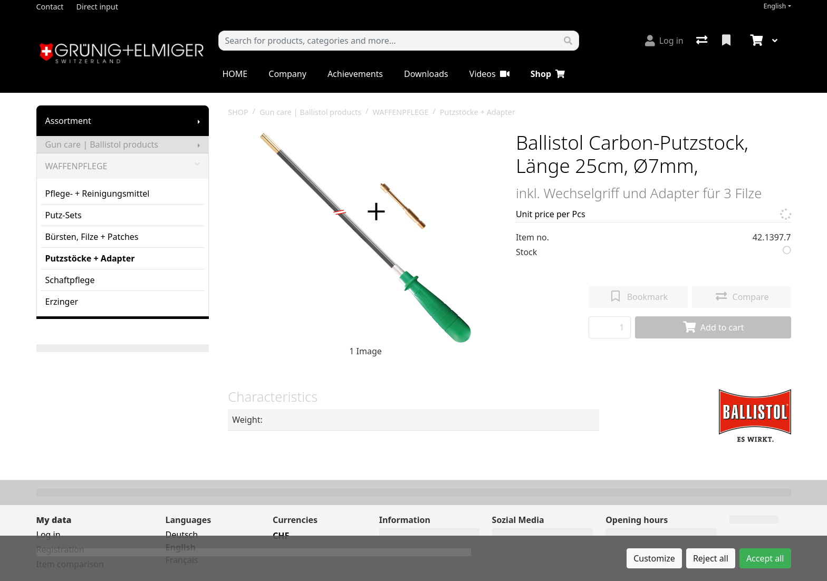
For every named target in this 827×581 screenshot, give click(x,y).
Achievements (355, 74)
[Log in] (664, 40)
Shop (548, 74)
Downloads (426, 74)
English (774, 6)
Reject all (710, 558)
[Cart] (755, 41)
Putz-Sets (63, 215)
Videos (489, 74)
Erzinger (62, 301)
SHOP (238, 112)
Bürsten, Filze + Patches (92, 237)
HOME (235, 74)
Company (287, 74)
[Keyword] (388, 41)
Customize (654, 558)
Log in (48, 534)
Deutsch (182, 534)
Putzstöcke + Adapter (90, 258)
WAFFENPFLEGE (122, 166)
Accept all (765, 558)
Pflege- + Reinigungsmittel (97, 193)
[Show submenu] (198, 120)
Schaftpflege (70, 280)
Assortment (68, 121)
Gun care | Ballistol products (102, 144)
